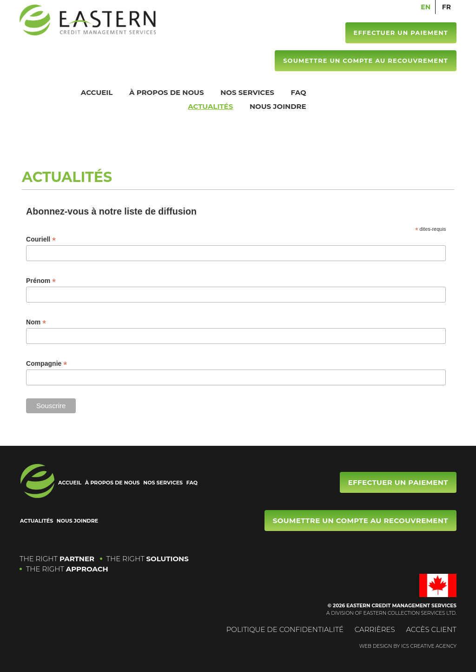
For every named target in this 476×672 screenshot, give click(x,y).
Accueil (96, 92)
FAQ (298, 92)
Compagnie (46, 363)
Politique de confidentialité (285, 629)
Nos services (247, 92)
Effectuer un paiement (400, 32)
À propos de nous (166, 92)
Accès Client (431, 629)
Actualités (210, 106)
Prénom (41, 280)
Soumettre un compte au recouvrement (365, 60)
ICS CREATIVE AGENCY (428, 646)
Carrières (375, 629)
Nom (36, 322)
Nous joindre (278, 106)
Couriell (41, 239)
